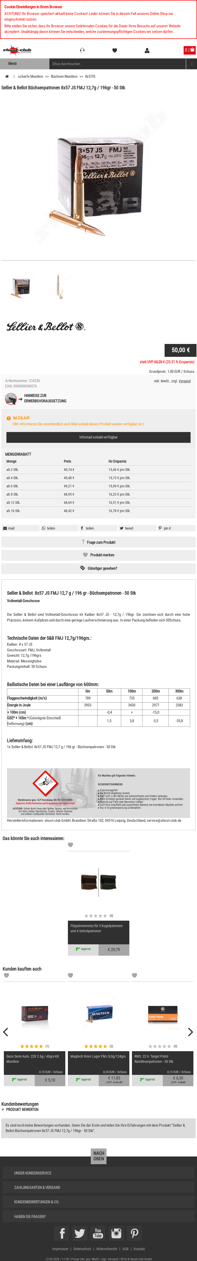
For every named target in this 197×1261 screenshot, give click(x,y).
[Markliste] (70, 845)
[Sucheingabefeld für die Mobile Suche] (117, 63)
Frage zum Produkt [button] (101, 542)
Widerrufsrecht (106, 1249)
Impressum (60, 1249)
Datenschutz (82, 1249)
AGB (125, 1249)
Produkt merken (102, 555)
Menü (12, 63)
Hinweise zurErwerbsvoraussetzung (45, 398)
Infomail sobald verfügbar (98, 437)
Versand (185, 381)
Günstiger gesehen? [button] (102, 568)
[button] (164, 528)
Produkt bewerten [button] (22, 1109)
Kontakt (139, 1249)
